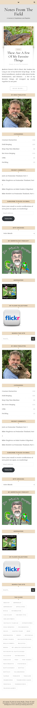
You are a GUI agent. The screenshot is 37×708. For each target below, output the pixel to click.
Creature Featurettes (9, 140)
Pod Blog (5, 162)
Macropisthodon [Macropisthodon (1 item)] (24, 639)
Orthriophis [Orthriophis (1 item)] (20, 655)
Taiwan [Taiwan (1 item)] (6, 676)
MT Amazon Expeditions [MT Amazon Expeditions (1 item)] (21, 647)
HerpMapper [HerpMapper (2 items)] (8, 635)
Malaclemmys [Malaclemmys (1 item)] (8, 643)
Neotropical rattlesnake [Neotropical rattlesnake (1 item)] (14, 651)
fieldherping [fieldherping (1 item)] (23, 627)
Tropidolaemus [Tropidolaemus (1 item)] (9, 688)
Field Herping (7, 144)
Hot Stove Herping (8, 153)
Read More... (18, 88)
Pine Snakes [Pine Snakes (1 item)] (27, 659)
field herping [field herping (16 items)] (9, 627)
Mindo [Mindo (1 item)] (5, 647)
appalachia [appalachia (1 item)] (20, 606)
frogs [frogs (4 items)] (5, 631)
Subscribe (8, 219)
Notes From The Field (18, 11)
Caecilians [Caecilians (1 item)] (7, 615)
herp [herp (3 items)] (28, 631)
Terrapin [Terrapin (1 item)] (16, 676)
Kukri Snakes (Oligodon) (24, 189)
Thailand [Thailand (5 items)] (27, 676)
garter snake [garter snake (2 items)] (17, 631)
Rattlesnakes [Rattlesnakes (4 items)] (9, 668)
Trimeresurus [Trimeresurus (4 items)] (20, 684)
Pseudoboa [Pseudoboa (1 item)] (22, 663)
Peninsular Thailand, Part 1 (24, 193)
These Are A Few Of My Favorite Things (18, 56)
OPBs (18, 49)
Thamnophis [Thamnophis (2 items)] (8, 680)
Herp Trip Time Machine (10, 149)
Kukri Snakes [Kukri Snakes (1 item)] (8, 639)
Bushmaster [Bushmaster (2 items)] (16, 610)
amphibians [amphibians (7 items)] (7, 606)
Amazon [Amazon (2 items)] (6, 602)
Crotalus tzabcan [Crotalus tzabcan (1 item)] (10, 623)
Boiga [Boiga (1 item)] (5, 610)
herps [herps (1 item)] (19, 635)
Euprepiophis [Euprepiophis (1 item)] (27, 623)
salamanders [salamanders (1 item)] (19, 672)
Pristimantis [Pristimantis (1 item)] (8, 663)
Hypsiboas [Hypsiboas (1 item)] (29, 635)
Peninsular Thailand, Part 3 (18, 176)
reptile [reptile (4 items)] (21, 668)
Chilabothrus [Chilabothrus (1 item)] (9, 619)
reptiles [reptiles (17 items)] (6, 672)
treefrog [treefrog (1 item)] (7, 684)
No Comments (24, 64)
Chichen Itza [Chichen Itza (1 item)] (21, 615)
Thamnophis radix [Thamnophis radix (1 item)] (24, 680)
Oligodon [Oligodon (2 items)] (7, 655)
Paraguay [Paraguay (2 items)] (7, 659)
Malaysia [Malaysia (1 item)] (21, 643)
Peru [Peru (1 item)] (16, 659)
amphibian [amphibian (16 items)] (17, 602)
